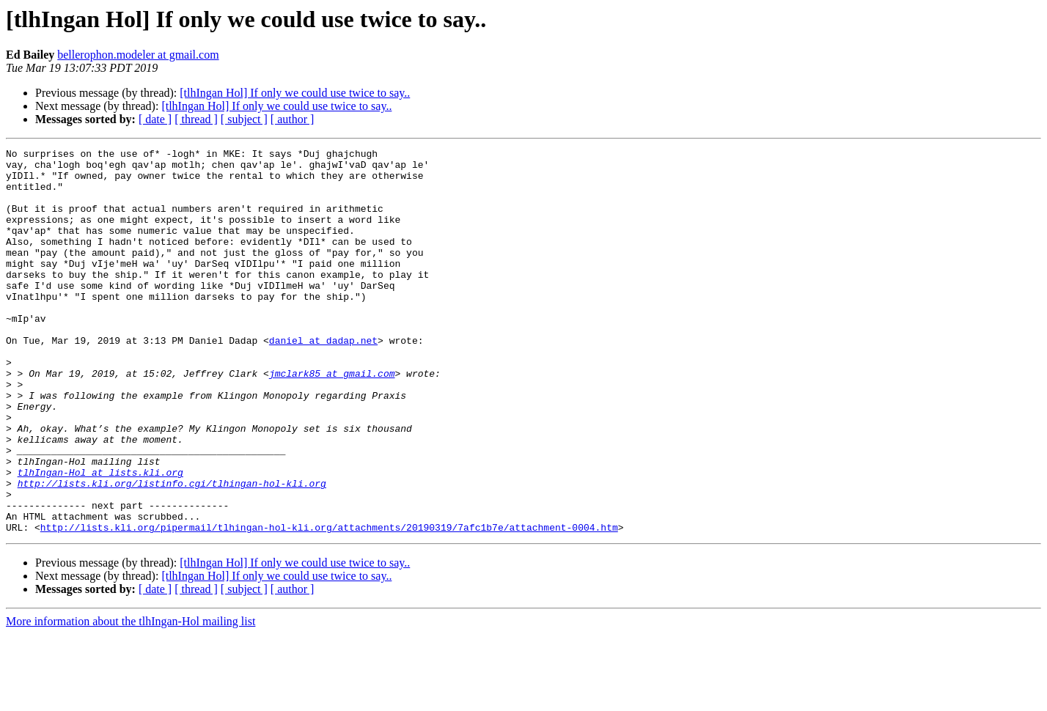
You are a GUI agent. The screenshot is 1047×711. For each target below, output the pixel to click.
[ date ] (155, 119)
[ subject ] (244, 119)
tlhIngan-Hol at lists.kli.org (100, 538)
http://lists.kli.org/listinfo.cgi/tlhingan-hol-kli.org (172, 551)
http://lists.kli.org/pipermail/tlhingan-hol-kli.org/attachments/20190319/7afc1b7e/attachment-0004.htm (329, 604)
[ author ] (293, 119)
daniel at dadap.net (323, 379)
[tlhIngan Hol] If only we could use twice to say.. (295, 92)
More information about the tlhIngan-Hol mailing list (130, 698)
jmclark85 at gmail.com (332, 419)
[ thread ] (196, 119)
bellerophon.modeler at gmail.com (137, 54)
